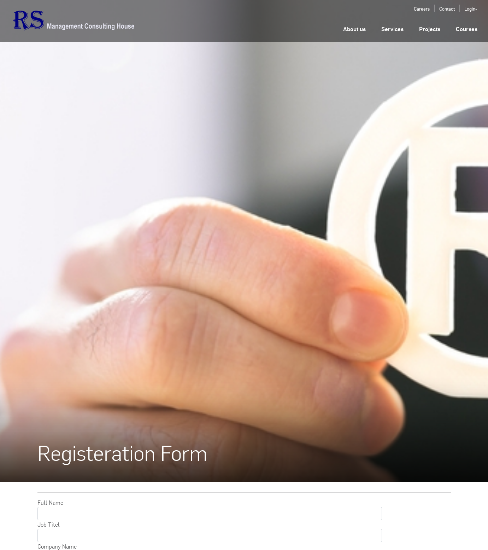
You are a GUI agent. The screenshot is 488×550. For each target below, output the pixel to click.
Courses (466, 29)
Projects (429, 29)
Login (469, 9)
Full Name (50, 502)
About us (354, 29)
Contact (447, 9)
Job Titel (48, 524)
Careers (422, 9)
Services (392, 29)
